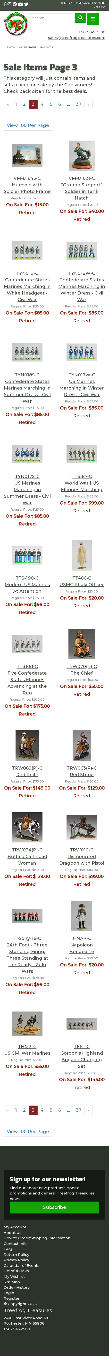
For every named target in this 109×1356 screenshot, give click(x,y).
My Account (15, 1227)
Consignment (27, 46)
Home (11, 46)
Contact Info (15, 1243)
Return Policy (16, 1254)
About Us (12, 1232)
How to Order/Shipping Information (37, 1238)
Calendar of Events (21, 1265)
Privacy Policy (16, 1260)
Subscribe (54, 1207)
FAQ (8, 1249)
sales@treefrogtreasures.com (76, 37)
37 (78, 104)
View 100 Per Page (28, 125)
